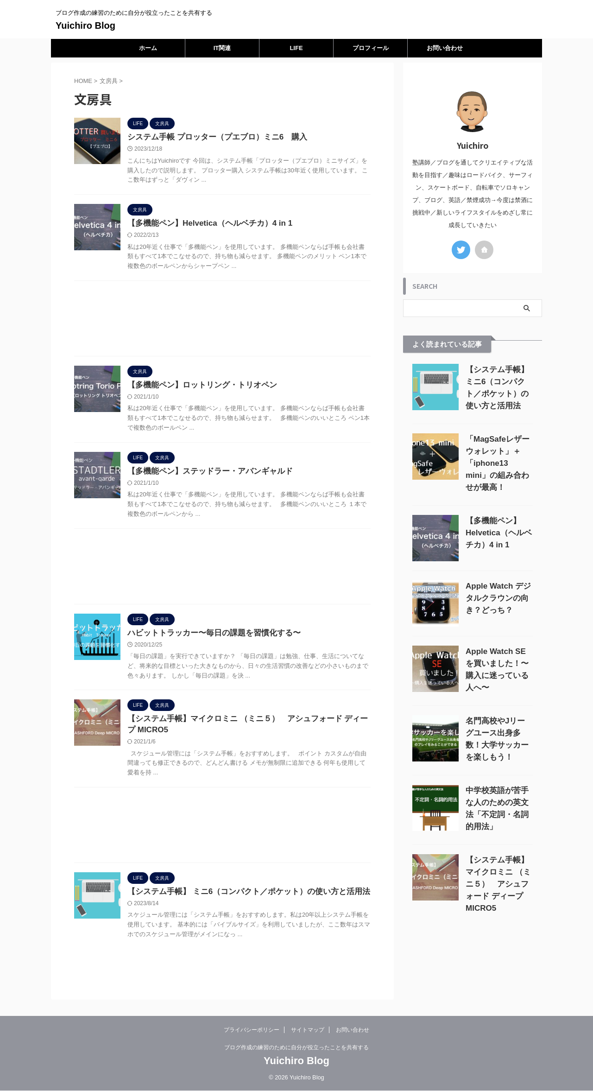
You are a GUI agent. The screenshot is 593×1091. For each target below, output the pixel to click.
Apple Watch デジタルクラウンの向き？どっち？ (498, 598)
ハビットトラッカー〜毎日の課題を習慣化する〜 (208, 637)
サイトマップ (307, 1030)
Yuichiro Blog (85, 25)
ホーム (148, 47)
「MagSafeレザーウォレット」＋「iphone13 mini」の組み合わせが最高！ (497, 463)
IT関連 (222, 47)
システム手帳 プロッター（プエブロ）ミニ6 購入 (211, 137)
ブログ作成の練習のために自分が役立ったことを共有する (296, 1048)
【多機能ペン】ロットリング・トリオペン (197, 387)
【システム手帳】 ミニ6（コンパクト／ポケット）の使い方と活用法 (241, 898)
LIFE (296, 47)
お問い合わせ (445, 47)
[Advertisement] (222, 322)
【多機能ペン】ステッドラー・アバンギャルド (205, 474)
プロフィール (371, 47)
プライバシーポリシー (251, 1030)
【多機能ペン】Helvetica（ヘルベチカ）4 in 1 (205, 224)
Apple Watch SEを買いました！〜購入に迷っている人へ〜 (497, 663)
